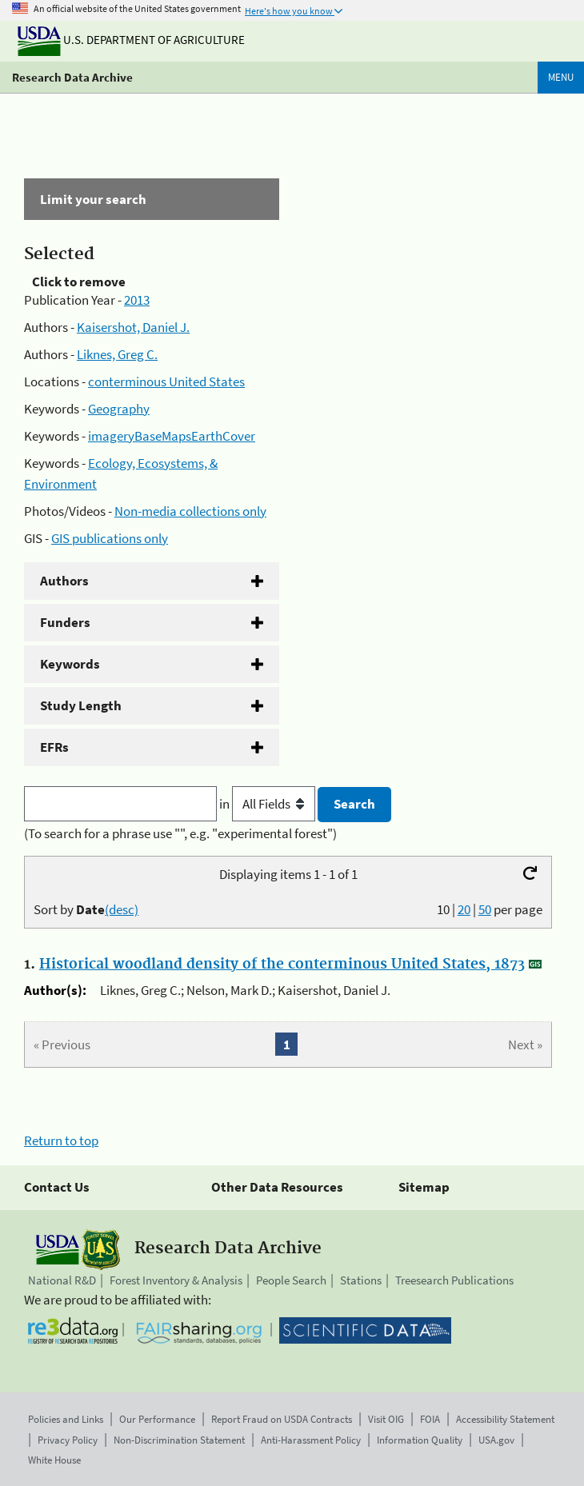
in (268, 804)
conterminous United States (166, 381)
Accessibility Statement (505, 1419)
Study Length (81, 705)
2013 (137, 300)
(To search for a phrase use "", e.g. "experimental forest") (180, 833)
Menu (561, 77)
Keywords (70, 664)
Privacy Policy (68, 1440)
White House (54, 1460)
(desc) (121, 909)
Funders (65, 622)
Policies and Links (65, 1419)
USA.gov (496, 1440)
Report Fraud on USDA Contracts (281, 1419)
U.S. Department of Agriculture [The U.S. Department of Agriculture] (131, 39)
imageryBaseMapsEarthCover (171, 436)
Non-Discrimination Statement (179, 1440)
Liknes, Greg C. (117, 354)
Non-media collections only (190, 511)
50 (484, 909)
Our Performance (157, 1419)
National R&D (62, 1280)
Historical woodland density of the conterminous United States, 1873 (282, 964)
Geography (119, 408)
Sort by (86, 909)
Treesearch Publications (454, 1280)
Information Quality (419, 1440)
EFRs (54, 747)
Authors (64, 580)
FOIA (430, 1419)
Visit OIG (386, 1419)
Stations (361, 1280)
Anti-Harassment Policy (311, 1440)
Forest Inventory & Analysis (176, 1280)
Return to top (61, 1140)
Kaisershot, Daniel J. (133, 327)
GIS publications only (109, 538)
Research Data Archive (72, 77)
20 (464, 909)
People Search (291, 1280)
